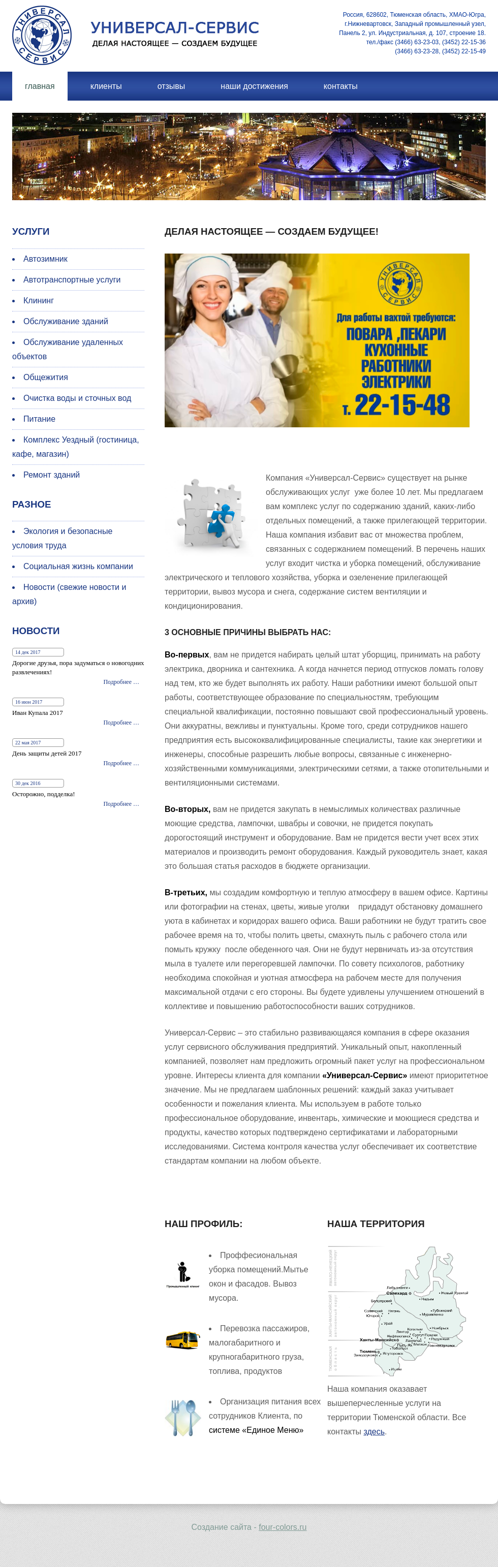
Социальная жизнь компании (78, 566)
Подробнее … (121, 681)
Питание (39, 419)
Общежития (45, 377)
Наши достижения (254, 86)
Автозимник (45, 259)
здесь (374, 1431)
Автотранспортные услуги (72, 279)
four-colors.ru (282, 1527)
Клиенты (106, 86)
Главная (40, 86)
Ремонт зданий (51, 475)
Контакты (341, 86)
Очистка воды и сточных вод (77, 398)
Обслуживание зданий (65, 321)
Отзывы (171, 86)
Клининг (38, 300)
